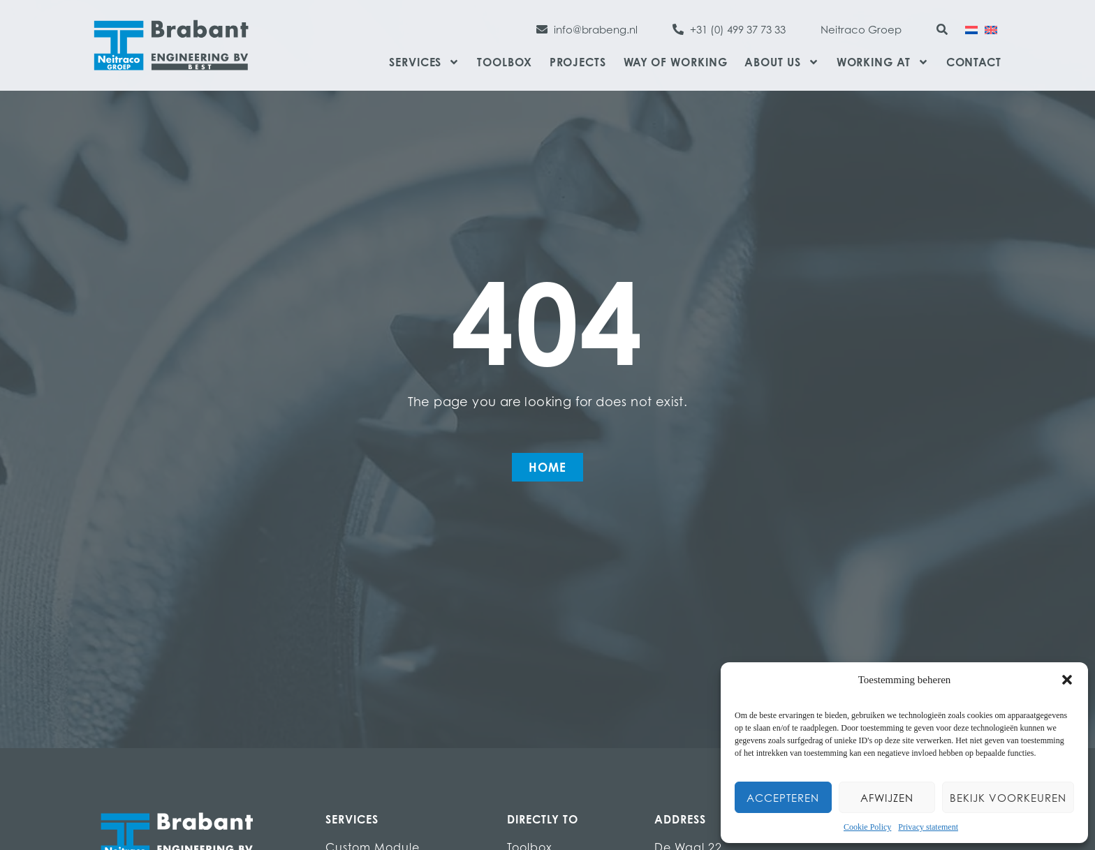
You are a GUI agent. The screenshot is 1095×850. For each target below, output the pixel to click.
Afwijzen (886, 797)
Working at (883, 62)
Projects (578, 62)
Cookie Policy (867, 827)
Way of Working (676, 62)
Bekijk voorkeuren (1008, 797)
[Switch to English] (991, 28)
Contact (973, 62)
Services (424, 62)
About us (781, 62)
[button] (1067, 680)
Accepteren (783, 797)
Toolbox (504, 62)
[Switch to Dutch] (971, 28)
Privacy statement (928, 827)
